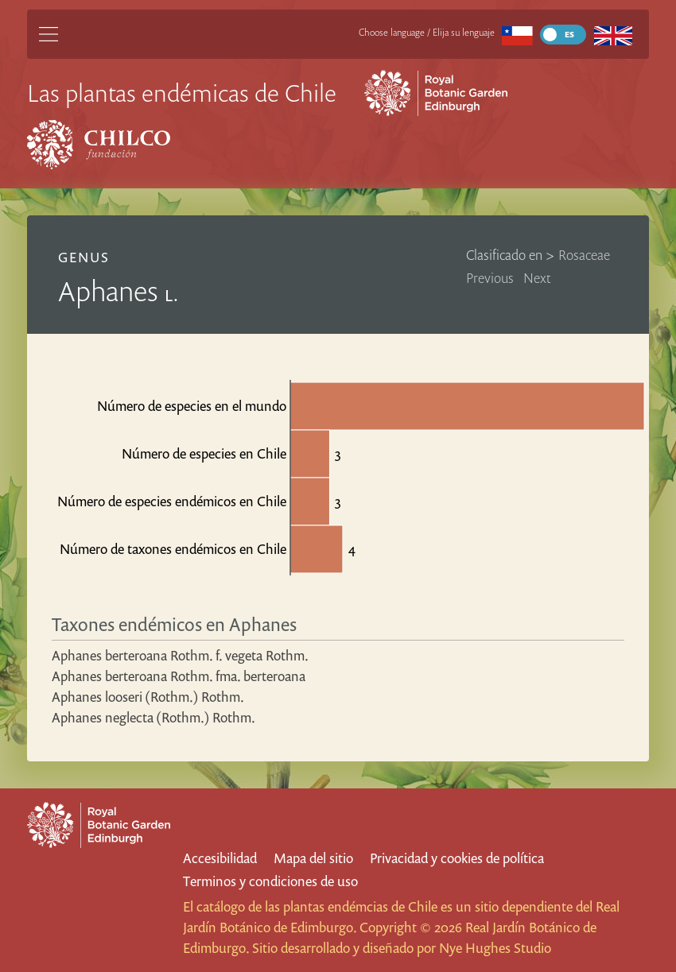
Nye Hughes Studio (495, 948)
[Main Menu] (48, 34)
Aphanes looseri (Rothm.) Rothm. (148, 696)
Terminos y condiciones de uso (270, 881)
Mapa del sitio (313, 858)
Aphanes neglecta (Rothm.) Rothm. (153, 717)
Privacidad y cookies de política (457, 858)
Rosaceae (584, 255)
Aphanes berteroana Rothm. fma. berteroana (178, 676)
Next (537, 278)
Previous (490, 278)
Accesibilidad (220, 858)
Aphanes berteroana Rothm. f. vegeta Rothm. (180, 655)
